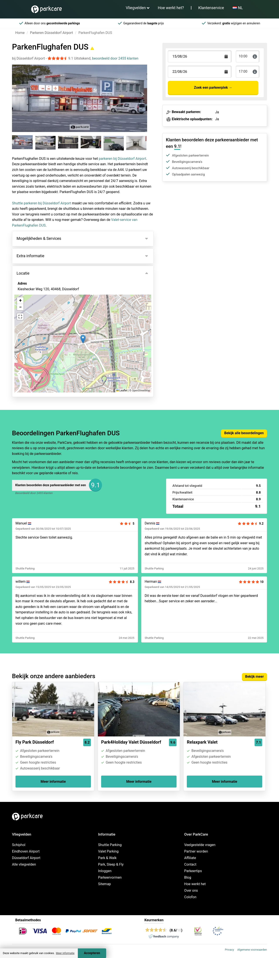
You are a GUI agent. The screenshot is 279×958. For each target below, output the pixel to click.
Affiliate (190, 858)
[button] (83, 339)
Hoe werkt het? (171, 7)
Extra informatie (30, 256)
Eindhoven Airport (26, 851)
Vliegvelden (136, 7)
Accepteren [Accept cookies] (92, 953)
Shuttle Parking (110, 845)
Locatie (23, 273)
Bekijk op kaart (33, 312)
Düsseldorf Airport (26, 858)
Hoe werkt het (195, 884)
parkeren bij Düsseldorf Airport (122, 159)
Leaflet (121, 390)
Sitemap (104, 884)
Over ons (191, 890)
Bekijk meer (254, 676)
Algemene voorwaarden (252, 949)
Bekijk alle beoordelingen (244, 433)
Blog (187, 877)
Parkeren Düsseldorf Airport (51, 33)
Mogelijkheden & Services (39, 238)
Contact (190, 864)
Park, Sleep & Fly (111, 864)
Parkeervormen (110, 877)
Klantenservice (211, 7)
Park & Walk (107, 858)
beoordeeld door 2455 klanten (115, 58)
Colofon (190, 897)
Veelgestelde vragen (199, 845)
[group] (23, 142)
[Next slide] (142, 94)
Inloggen (105, 871)
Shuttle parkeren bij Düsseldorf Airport (41, 203)
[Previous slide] (16, 94)
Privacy (229, 949)
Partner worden (196, 851)
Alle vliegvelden (24, 864)
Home (20, 33)
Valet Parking (108, 851)
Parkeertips (193, 871)
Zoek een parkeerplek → (213, 87)
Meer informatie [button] (65, 953)
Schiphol (18, 845)
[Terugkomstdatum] (199, 56)
